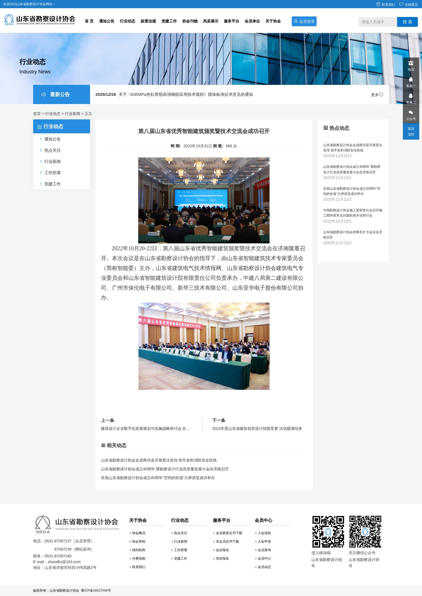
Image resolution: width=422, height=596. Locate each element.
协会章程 (137, 541)
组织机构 (137, 550)
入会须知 (263, 533)
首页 (37, 113)
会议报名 (221, 550)
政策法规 (148, 21)
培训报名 (221, 558)
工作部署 (179, 550)
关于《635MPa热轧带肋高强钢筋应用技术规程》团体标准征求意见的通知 (174, 94)
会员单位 (252, 21)
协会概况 (137, 533)
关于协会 (273, 21)
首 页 (89, 21)
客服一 (411, 81)
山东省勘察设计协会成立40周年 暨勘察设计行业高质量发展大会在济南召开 (165, 469)
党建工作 (169, 21)
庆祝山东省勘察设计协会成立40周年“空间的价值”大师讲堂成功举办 (158, 478)
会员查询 (263, 550)
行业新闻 (72, 113)
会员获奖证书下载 (227, 533)
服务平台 (231, 21)
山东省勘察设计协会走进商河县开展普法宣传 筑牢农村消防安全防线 (159, 460)
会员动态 (263, 567)
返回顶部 (411, 131)
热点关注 (179, 533)
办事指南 (137, 558)
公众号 (411, 114)
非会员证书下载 (226, 541)
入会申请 (263, 541)
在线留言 (408, 5)
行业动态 (127, 21)
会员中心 (263, 558)
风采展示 (210, 21)
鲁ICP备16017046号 (96, 590)
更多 (377, 95)
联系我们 (385, 5)
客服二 (411, 97)
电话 (411, 64)
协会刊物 (190, 21)
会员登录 (304, 21)
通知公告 (106, 21)
